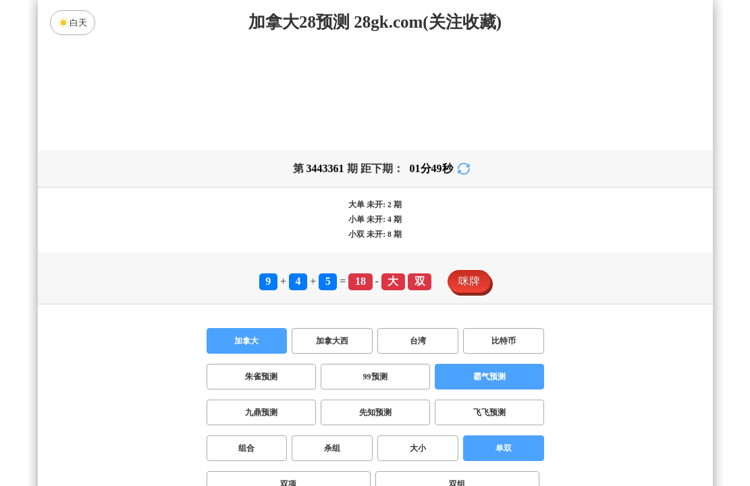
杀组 (332, 448)
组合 (246, 448)
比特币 (503, 341)
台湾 (418, 341)
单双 (503, 448)
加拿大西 (332, 341)
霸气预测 (489, 376)
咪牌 (469, 281)
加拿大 (246, 341)
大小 (418, 448)
